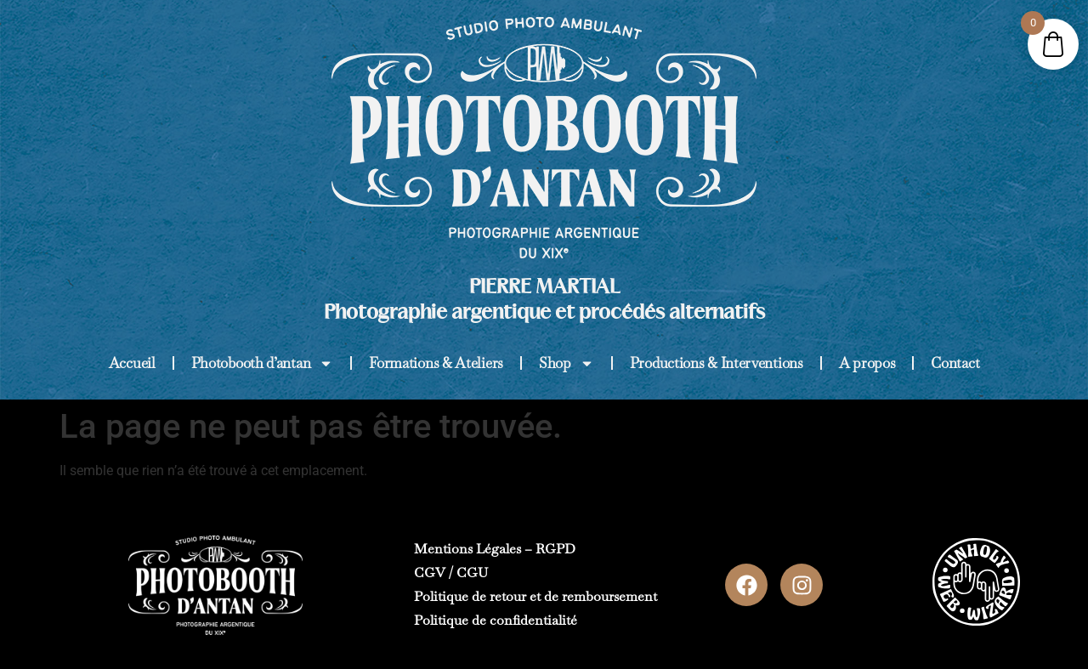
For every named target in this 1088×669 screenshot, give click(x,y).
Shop (566, 363)
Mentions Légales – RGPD (494, 549)
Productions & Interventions (716, 363)
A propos (867, 363)
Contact (955, 363)
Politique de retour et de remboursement (535, 596)
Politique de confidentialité (495, 620)
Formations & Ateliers (436, 363)
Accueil (132, 363)
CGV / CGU (451, 572)
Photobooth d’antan (262, 363)
